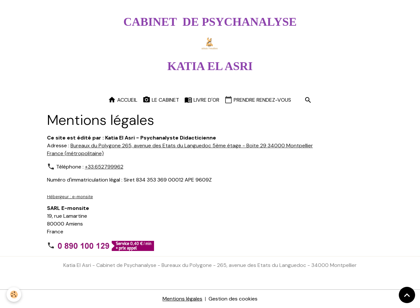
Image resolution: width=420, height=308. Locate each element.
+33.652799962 (104, 166)
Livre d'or (201, 100)
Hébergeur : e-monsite (70, 196)
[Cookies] (14, 294)
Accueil (122, 100)
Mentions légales (182, 298)
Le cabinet (161, 100)
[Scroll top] (407, 295)
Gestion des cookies (233, 298)
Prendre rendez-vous (258, 100)
